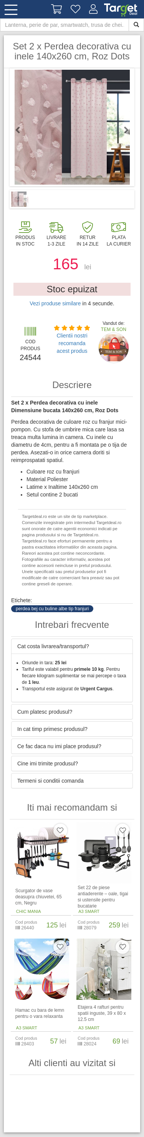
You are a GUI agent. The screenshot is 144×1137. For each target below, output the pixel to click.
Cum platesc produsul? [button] (44, 712)
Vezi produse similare (55, 303)
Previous (21, 130)
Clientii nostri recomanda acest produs (71, 343)
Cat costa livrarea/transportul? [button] (53, 646)
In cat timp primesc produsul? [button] (52, 729)
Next (122, 130)
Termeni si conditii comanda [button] (50, 781)
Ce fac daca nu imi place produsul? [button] (59, 746)
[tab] (72, 646)
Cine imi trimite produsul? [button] (47, 763)
